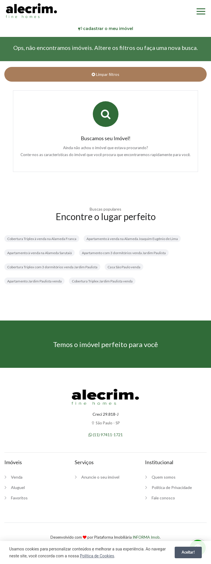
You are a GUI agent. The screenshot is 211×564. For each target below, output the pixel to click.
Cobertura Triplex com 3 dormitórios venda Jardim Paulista (52, 267)
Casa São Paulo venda (124, 267)
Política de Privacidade (172, 487)
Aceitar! (188, 552)
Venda (16, 477)
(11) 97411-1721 (105, 434)
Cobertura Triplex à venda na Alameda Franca (41, 239)
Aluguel (18, 487)
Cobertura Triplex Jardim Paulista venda (102, 281)
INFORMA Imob (146, 537)
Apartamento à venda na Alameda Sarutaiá (39, 253)
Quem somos (164, 477)
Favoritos (19, 497)
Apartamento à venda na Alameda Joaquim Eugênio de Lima (132, 239)
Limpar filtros (105, 74)
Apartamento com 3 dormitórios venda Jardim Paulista (124, 253)
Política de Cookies (97, 556)
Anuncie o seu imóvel (100, 477)
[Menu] (201, 12)
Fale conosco (163, 497)
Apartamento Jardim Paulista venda (34, 281)
